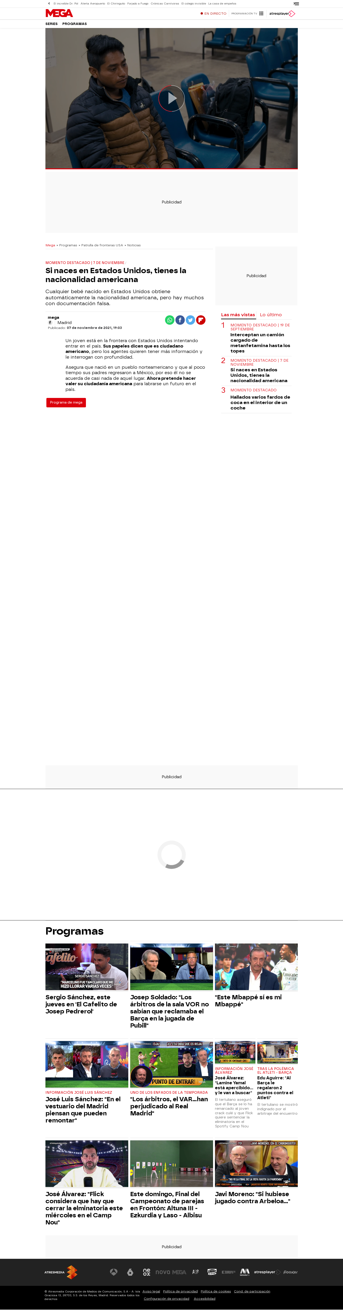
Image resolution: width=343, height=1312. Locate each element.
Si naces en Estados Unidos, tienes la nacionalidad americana (258, 377)
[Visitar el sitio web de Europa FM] (229, 1274)
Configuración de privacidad (166, 1301)
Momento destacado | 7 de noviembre (259, 365)
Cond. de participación (252, 1294)
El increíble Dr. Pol (66, 3)
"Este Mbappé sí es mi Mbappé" (248, 1003)
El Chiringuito (116, 3)
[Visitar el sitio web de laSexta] (130, 1274)
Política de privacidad (180, 1294)
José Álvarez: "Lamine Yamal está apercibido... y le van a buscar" (234, 1087)
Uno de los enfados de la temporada (169, 1095)
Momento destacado (253, 393)
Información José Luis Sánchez (78, 1095)
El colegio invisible (194, 3)
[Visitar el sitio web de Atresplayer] (267, 1274)
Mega (50, 247)
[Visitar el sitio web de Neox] (147, 1274)
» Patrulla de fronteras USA (101, 247)
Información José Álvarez (234, 1073)
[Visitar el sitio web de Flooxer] (290, 1274)
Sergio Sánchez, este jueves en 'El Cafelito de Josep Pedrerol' (81, 1006)
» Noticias (133, 247)
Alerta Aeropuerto (93, 3)
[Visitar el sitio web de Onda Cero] (212, 1274)
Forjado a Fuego (137, 3)
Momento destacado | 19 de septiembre (260, 330)
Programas (74, 26)
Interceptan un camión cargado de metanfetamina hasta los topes (260, 345)
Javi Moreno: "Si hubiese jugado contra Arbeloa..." (252, 1200)
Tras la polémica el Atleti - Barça (275, 1073)
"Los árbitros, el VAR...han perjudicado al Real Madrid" (169, 1108)
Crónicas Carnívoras (165, 3)
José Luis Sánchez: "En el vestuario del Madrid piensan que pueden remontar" (83, 1112)
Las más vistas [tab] (238, 317)
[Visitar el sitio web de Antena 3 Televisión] (114, 1274)
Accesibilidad (204, 1301)
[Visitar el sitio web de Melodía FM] (245, 1274)
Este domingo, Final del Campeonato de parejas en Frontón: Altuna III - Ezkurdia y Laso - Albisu (167, 1207)
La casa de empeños (222, 3)
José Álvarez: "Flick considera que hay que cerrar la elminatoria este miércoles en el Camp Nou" (84, 1210)
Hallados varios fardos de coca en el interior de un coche (260, 405)
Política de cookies (216, 1294)
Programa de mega (66, 405)
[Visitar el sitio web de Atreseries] (196, 1274)
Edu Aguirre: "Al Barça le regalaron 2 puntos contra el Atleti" (275, 1090)
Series (51, 26)
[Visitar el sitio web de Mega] (179, 1274)
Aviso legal (151, 1294)
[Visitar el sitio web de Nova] (163, 1274)
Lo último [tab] (271, 317)
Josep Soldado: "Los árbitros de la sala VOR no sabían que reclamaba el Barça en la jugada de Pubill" (169, 1013)
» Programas (66, 247)
